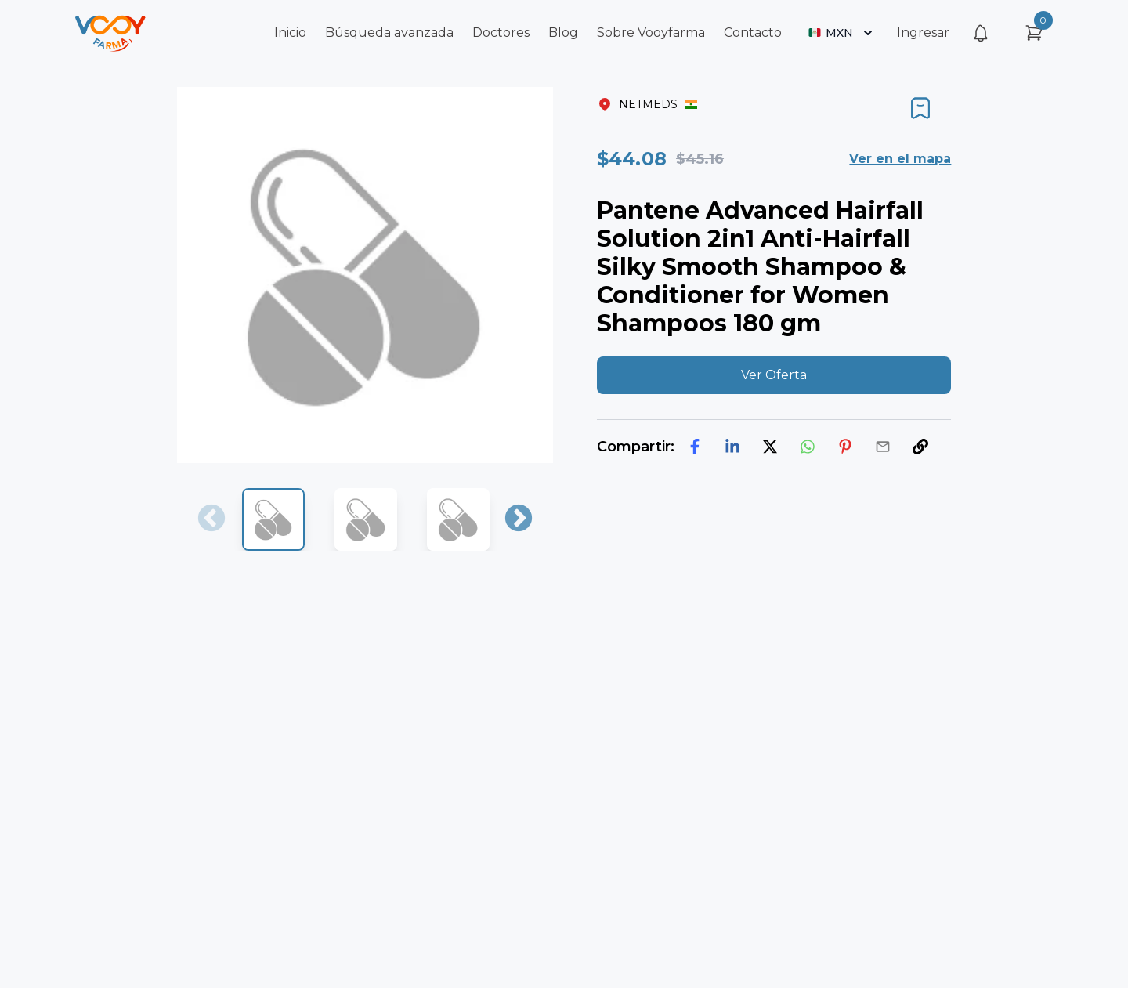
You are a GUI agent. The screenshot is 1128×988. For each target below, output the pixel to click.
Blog (563, 32)
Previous (211, 519)
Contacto (753, 32)
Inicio (290, 32)
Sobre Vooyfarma (651, 32)
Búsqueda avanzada (389, 32)
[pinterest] (845, 446)
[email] (883, 446)
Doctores (501, 32)
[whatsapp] (808, 446)
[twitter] (770, 446)
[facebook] (695, 446)
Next (518, 519)
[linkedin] (732, 446)
